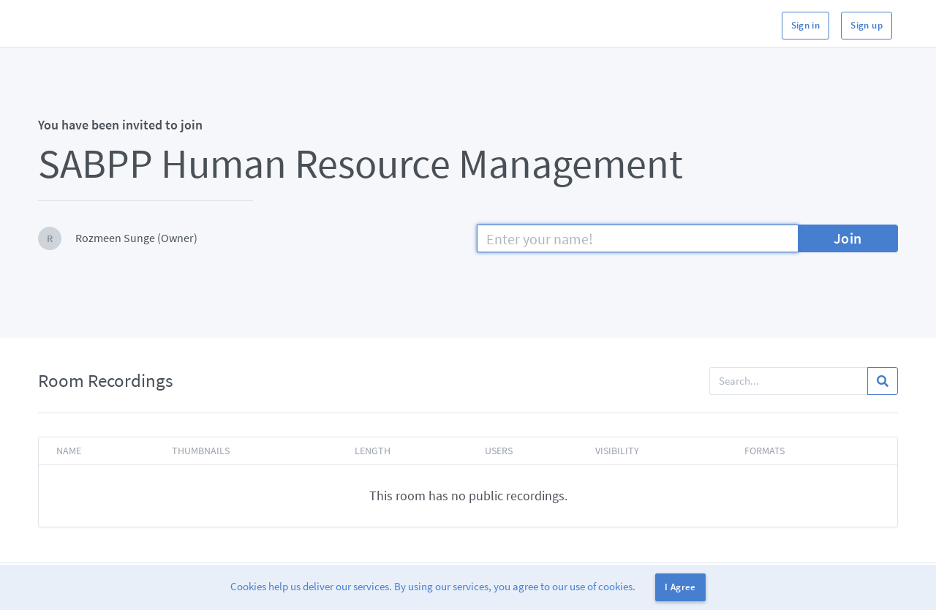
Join (848, 238)
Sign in (805, 25)
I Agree (680, 587)
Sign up (866, 25)
